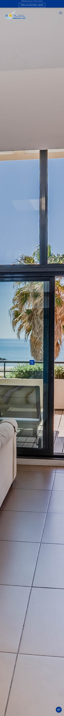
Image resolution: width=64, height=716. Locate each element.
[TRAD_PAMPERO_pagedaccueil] (15, 19)
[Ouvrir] (32, 362)
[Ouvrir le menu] (61, 13)
